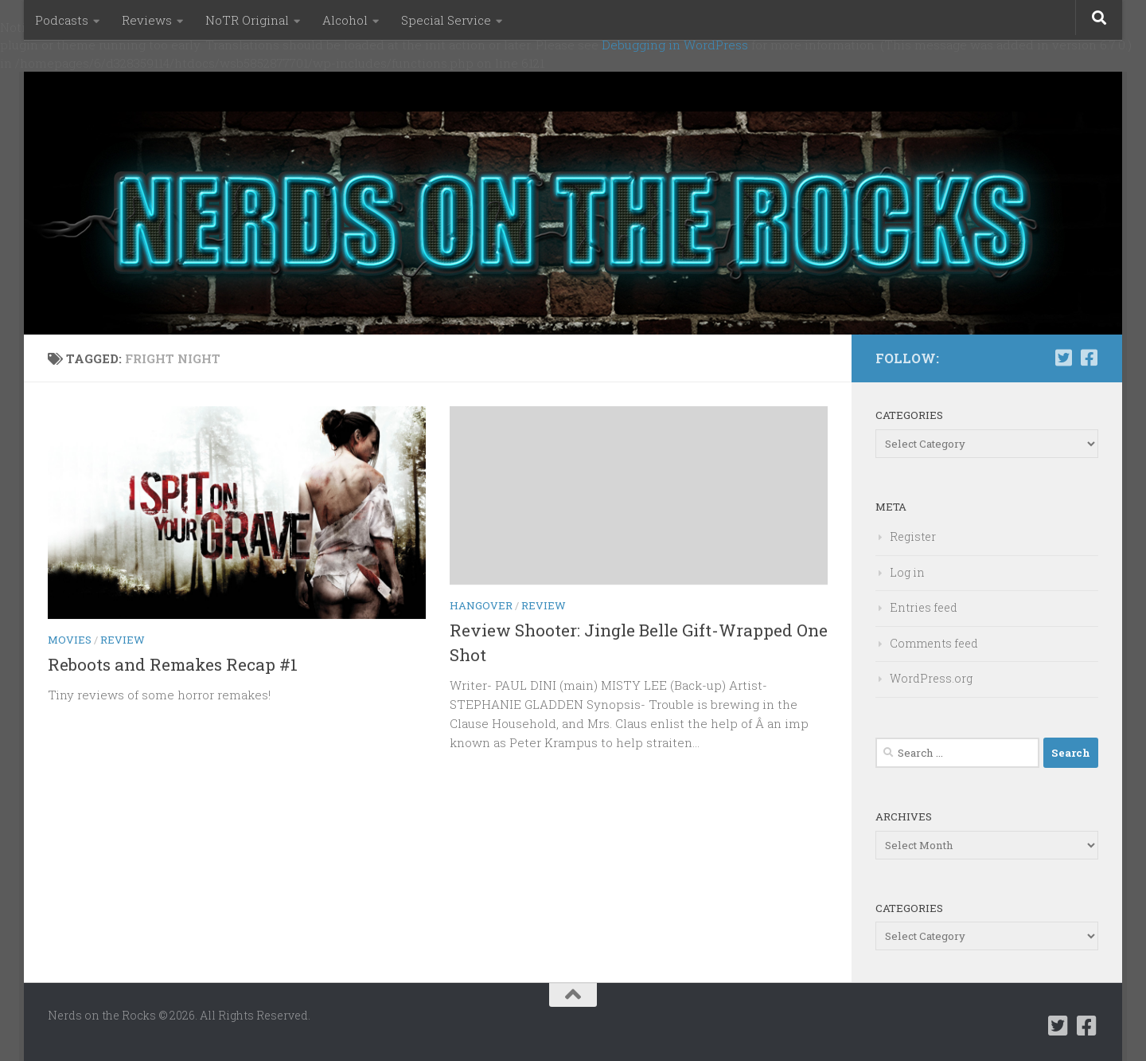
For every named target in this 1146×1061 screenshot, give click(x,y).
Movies (70, 639)
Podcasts (61, 20)
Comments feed (934, 643)
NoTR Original (247, 20)
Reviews (147, 20)
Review (122, 639)
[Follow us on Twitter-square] (1063, 357)
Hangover (481, 605)
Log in (907, 572)
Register (913, 536)
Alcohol (345, 20)
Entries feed (923, 607)
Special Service (446, 20)
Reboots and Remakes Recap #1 (173, 664)
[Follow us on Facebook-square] (1088, 357)
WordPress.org (931, 678)
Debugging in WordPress (675, 45)
